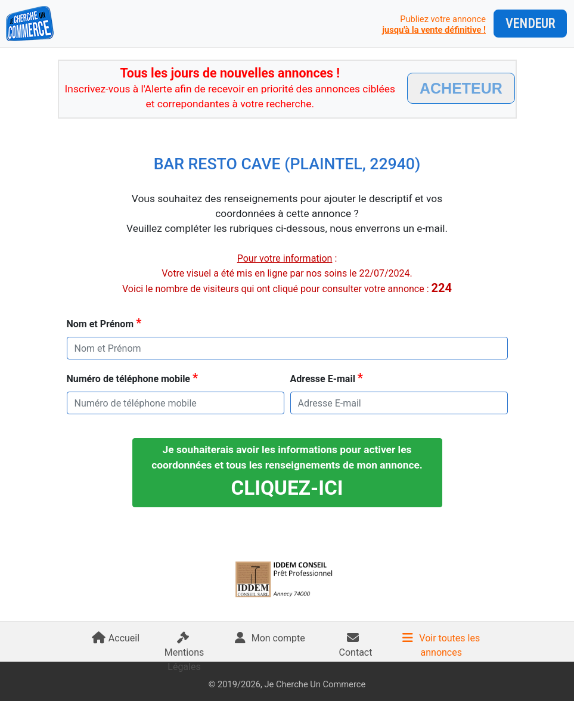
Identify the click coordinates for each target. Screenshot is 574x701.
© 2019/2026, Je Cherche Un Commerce (287, 684)
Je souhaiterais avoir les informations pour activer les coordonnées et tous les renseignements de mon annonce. (287, 471)
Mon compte (270, 638)
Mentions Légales (184, 654)
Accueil (115, 638)
